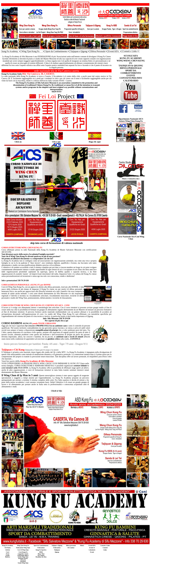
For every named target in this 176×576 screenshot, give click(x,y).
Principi (20, 558)
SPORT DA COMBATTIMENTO (131, 71)
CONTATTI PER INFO (131, 78)
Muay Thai (41, 554)
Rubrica (7, 557)
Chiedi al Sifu (56, 391)
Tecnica (25, 558)
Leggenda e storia (23, 554)
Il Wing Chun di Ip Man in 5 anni (20, 375)
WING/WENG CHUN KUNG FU (131, 61)
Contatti (105, 547)
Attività (7, 550)
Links (105, 550)
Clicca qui (56, 142)
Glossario (23, 560)
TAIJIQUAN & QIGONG (131, 65)
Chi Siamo (8, 547)
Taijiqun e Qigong (57, 545)
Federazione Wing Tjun (23, 547)
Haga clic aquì (95, 142)
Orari (7, 554)
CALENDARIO (130, 80)
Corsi (7, 552)
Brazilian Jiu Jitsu (41, 557)
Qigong (57, 552)
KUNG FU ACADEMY (131, 58)
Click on (18, 142)
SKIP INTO (56, 92)
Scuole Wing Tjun (23, 563)
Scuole (7, 555)
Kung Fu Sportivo (41, 550)
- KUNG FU (17, 323)
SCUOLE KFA (131, 56)
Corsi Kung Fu (23, 552)
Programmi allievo (23, 555)
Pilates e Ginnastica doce (131, 179)
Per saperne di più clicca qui (56, 321)
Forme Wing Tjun (23, 557)
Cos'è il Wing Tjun (22, 550)
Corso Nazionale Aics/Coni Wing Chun (130, 238)
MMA (41, 552)
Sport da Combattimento (41, 545)
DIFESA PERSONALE (131, 68)
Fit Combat (71, 547)
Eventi (92, 552)
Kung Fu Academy (7, 545)
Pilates (82, 545)
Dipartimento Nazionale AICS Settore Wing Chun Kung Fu (130, 120)
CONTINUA (75, 339)
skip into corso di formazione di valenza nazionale (56, 243)
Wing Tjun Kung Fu (23, 545)
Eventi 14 (92, 547)
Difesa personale (71, 545)
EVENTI (131, 75)
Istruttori (23, 561)
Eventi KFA (92, 545)
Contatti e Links (105, 545)
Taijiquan (57, 550)
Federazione (41, 547)
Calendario (92, 550)
